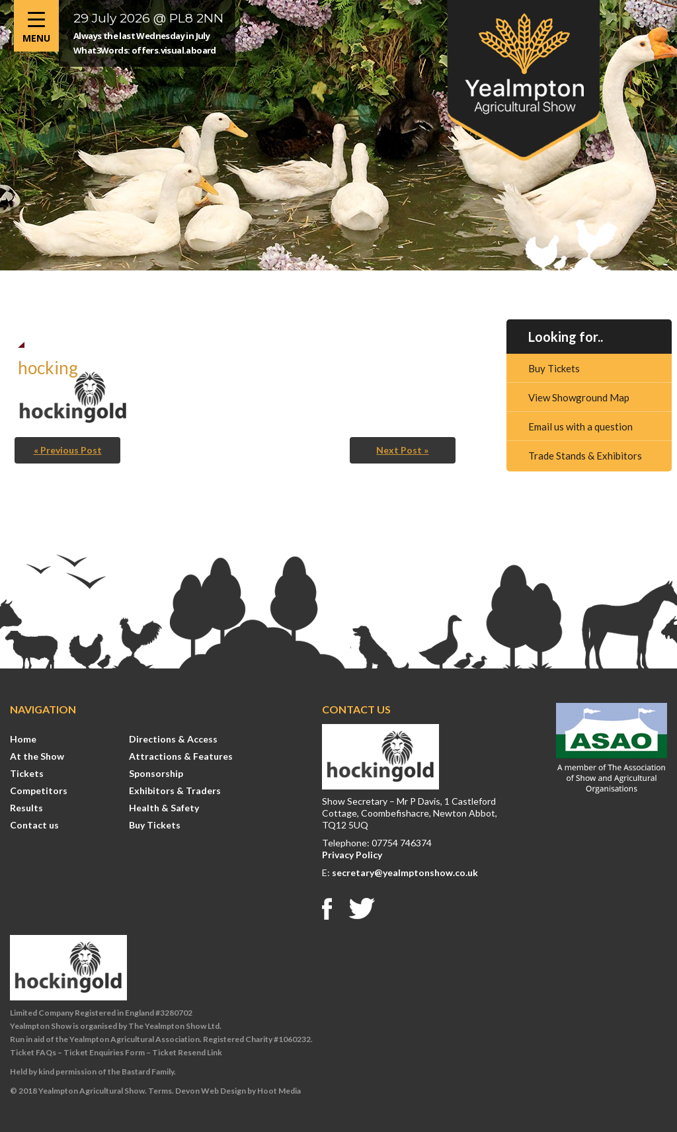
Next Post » (402, 450)
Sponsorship (156, 773)
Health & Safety (164, 807)
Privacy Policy (352, 854)
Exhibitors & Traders (175, 790)
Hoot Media (279, 1091)
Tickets (27, 773)
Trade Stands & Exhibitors (585, 456)
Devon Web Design (210, 1091)
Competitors (38, 790)
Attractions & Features (181, 756)
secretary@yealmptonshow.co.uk (405, 872)
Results (26, 807)
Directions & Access (173, 739)
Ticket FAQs (33, 1052)
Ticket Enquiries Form (104, 1052)
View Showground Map (578, 397)
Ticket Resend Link (187, 1052)
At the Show (37, 756)
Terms (160, 1091)
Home (23, 739)
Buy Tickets (554, 368)
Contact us (34, 824)
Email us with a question (580, 426)
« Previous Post (68, 450)
